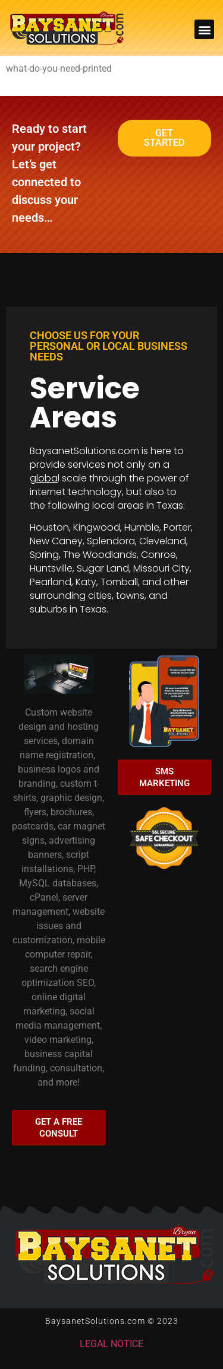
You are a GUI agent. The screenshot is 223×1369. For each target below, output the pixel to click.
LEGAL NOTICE (111, 1343)
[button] (204, 29)
